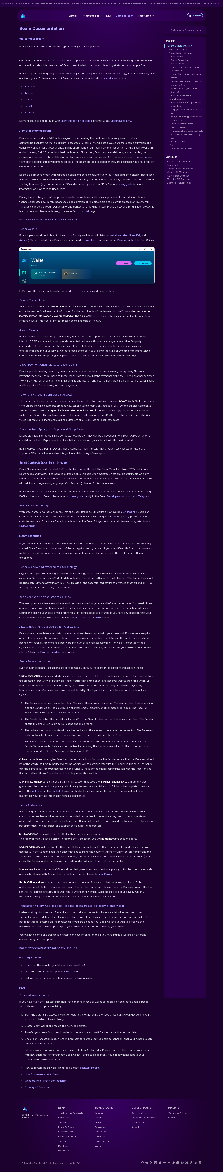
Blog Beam (63, 1146)
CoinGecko (100, 1136)
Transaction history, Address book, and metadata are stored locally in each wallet (71, 906)
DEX (108, 15)
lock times (38, 791)
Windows (116, 235)
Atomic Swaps (28, 330)
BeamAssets (100, 1127)
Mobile (135, 240)
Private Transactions (32, 300)
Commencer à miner (177, 1113)
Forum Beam (64, 1117)
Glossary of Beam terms (38, 1087)
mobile (66, 971)
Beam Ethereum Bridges (35, 505)
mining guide (125, 184)
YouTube (30, 112)
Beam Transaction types (35, 661)
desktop (52, 971)
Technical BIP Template (178, 179)
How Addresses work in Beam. (42, 1074)
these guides (77, 496)
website (108, 78)
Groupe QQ (100, 1132)
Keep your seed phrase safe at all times (45, 597)
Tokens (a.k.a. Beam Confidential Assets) (45, 394)
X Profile (62, 1122)
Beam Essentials (30, 536)
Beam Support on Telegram (76, 120)
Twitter (29, 93)
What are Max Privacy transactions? (45, 1080)
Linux (132, 235)
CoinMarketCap (102, 1141)
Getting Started (30, 957)
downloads (91, 240)
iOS (138, 235)
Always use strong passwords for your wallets (49, 627)
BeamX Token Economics (180, 168)
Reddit (28, 106)
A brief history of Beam (35, 130)
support (39, 978)
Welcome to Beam (31, 39)
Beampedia (63, 1150)
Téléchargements (92, 15)
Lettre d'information (67, 1136)
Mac (125, 235)
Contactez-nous (57, 1163)
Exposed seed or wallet (88, 617)
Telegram (30, 86)
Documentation (124, 15)
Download (30, 965)
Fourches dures (65, 1132)
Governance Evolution (178, 175)
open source (144, 157)
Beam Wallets (28, 229)
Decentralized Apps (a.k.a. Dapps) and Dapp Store (51, 429)
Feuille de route (66, 1127)
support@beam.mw (120, 120)
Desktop (122, 240)
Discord (29, 99)
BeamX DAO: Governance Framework (180, 163)
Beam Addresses (30, 805)
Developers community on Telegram (128, 496)
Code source (138, 1122)
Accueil (73, 15)
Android (23, 240)
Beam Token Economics (179, 182)
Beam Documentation (179, 45)
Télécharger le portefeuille (70, 1113)
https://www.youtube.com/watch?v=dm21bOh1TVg (48, 947)
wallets (57, 791)
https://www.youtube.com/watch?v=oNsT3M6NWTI (48, 219)
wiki (86, 211)
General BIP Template (178, 172)
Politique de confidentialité (34, 1163)
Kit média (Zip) (73, 1163)
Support (98, 1146)
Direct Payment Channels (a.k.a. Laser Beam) (48, 364)
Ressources (146, 15)
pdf (135, 179)
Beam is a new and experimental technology (48, 567)
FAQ (22, 988)
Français (195, 15)
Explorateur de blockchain (144, 1117)
